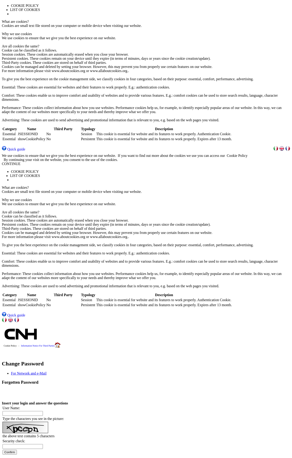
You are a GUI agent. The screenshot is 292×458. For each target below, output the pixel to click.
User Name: (11, 408)
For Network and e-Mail (29, 373)
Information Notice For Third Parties (38, 345)
